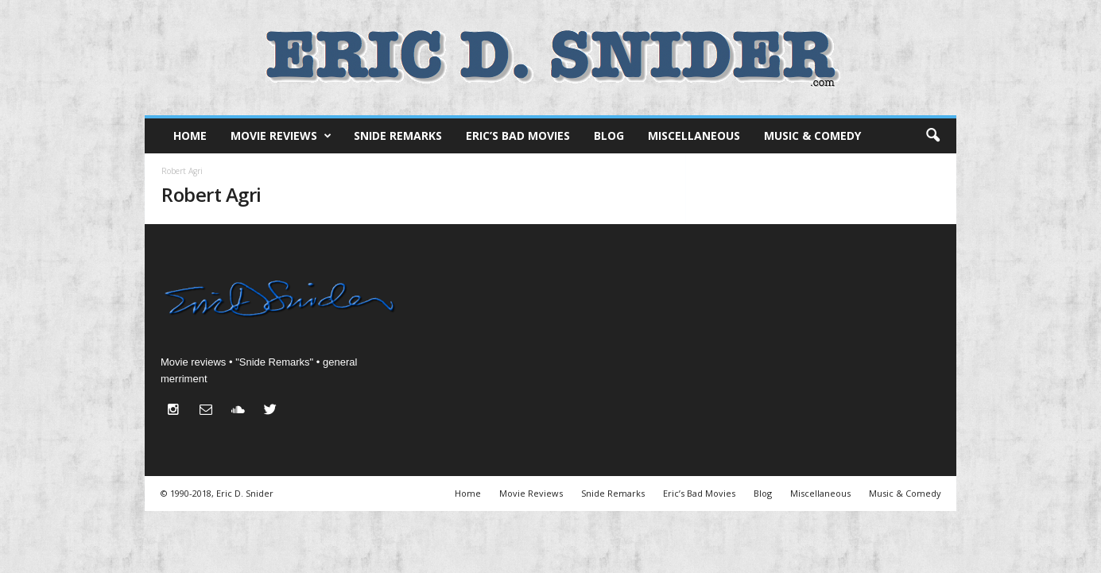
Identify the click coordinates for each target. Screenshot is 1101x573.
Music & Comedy (812, 135)
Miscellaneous (694, 135)
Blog (609, 135)
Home (190, 135)
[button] (932, 135)
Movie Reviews (281, 135)
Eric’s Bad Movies (518, 135)
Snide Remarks (398, 135)
